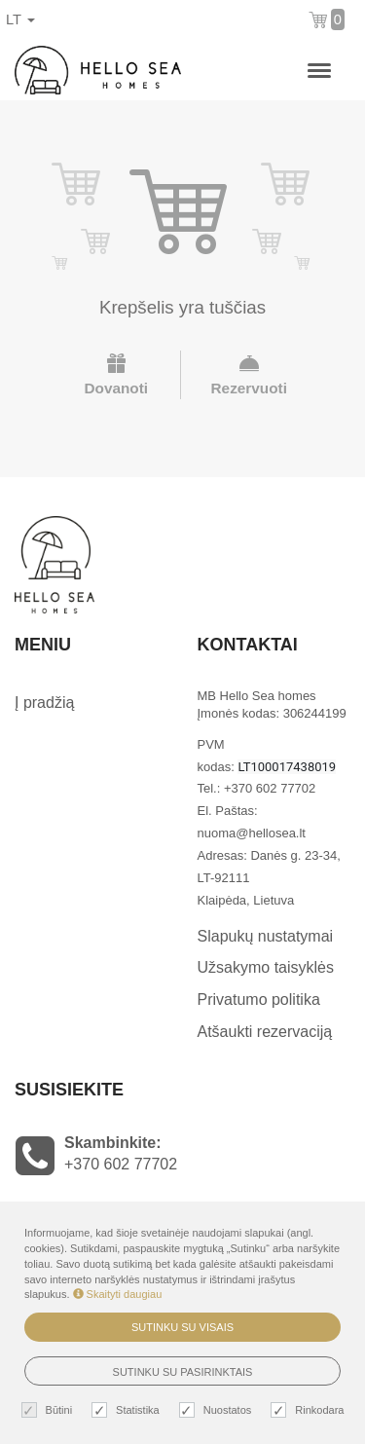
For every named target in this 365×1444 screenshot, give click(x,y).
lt (20, 19)
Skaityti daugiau (118, 1294)
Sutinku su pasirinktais (183, 1372)
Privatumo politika (259, 999)
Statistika (128, 1410)
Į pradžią (44, 702)
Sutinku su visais (182, 1327)
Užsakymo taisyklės (266, 967)
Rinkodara (309, 1410)
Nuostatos (218, 1410)
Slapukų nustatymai (266, 936)
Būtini (49, 1410)
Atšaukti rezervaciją (265, 1031)
